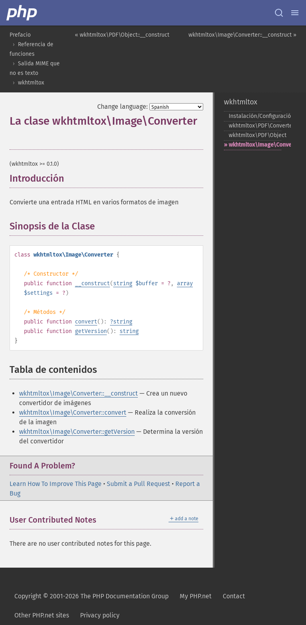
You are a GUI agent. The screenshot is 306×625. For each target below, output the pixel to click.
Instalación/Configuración (255, 116)
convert (86, 321)
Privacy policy (100, 615)
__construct (92, 283)
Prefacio (20, 34)
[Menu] (295, 13)
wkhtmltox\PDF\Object (255, 135)
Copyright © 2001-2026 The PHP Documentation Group (91, 596)
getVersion (91, 331)
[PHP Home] (22, 12)
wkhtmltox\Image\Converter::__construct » (242, 34)
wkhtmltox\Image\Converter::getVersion (77, 431)
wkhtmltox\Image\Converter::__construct (78, 393)
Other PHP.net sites (41, 615)
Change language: (122, 106)
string (122, 283)
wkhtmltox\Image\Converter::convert (72, 412)
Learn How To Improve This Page (56, 484)
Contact (234, 596)
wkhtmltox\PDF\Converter (255, 125)
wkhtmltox (31, 82)
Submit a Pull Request (138, 484)
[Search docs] (279, 13)
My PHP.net (196, 596)
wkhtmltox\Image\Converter (255, 144)
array (185, 283)
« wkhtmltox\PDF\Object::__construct (122, 34)
